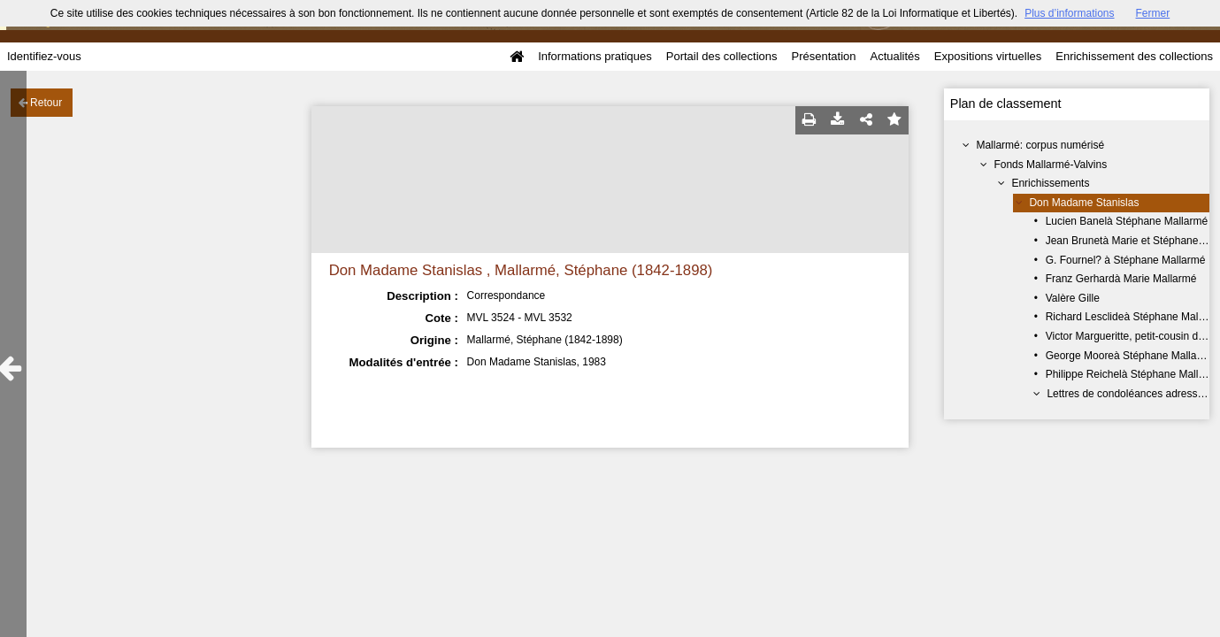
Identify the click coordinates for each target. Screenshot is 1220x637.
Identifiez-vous (44, 56)
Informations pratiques (595, 56)
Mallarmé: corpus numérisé (1040, 145)
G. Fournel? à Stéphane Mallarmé (1126, 260)
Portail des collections (722, 56)
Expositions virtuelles (987, 56)
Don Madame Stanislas (1084, 202)
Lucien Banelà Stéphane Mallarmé (1127, 221)
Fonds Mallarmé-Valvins (1050, 164)
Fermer (1153, 13)
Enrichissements (1050, 183)
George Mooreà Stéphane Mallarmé (1130, 355)
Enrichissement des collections (1134, 56)
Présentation (823, 56)
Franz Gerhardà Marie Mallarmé (1121, 278)
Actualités (894, 56)
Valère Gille (1073, 298)
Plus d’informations (1069, 13)
